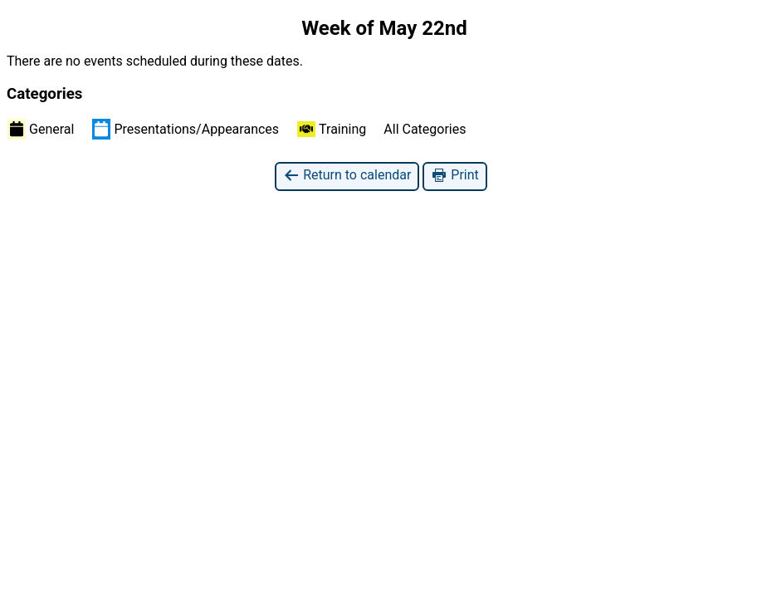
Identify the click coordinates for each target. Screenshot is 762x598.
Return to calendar (347, 175)
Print (454, 175)
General (40, 129)
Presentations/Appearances (185, 129)
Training (331, 129)
